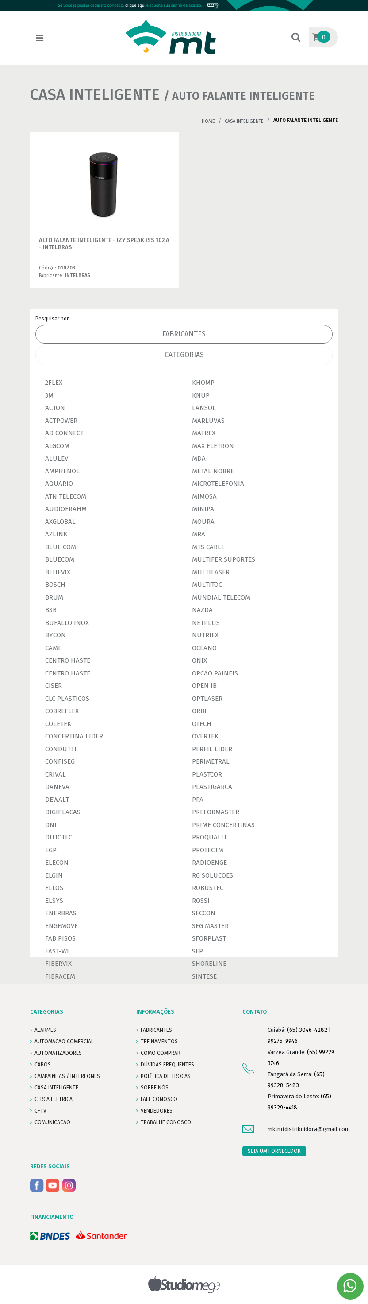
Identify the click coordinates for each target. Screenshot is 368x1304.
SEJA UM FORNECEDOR (274, 1151)
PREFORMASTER (215, 812)
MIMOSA (204, 496)
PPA (197, 800)
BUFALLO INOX (67, 623)
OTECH (201, 724)
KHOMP (203, 383)
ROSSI (201, 901)
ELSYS (54, 901)
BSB (51, 610)
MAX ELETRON (213, 446)
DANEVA (57, 787)
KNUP (201, 395)
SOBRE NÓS (155, 1088)
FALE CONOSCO (159, 1099)
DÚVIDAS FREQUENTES (167, 1065)
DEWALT (57, 800)
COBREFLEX (62, 711)
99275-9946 (283, 1041)
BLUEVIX (57, 572)
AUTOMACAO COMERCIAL (64, 1042)
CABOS (42, 1065)
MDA (199, 458)
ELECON (57, 863)
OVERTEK (205, 736)
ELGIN (54, 875)
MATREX (203, 433)
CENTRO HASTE (67, 660)
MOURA (203, 522)
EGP (51, 850)
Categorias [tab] (184, 355)
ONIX (199, 660)
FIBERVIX (58, 964)
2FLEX (53, 383)
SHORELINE (209, 964)
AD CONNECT (64, 433)
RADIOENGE (209, 863)
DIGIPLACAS (62, 812)
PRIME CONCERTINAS (223, 825)
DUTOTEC (58, 837)
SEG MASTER (210, 926)
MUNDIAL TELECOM (221, 597)
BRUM (54, 597)
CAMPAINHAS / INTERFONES (67, 1076)
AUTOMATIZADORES (58, 1053)
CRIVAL (55, 774)
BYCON (55, 635)
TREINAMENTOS (159, 1042)
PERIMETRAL (211, 761)
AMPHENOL (62, 471)
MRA (198, 534)
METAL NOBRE (213, 471)
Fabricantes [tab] (184, 334)
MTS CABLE (208, 547)
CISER (53, 686)
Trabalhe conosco (166, 1122)
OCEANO (204, 648)
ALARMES (45, 1030)
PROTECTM (207, 850)
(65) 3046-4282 (307, 1030)
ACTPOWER (61, 421)
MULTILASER (211, 572)
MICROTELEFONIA (218, 484)
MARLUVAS (208, 421)
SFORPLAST (209, 938)
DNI (51, 825)
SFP (197, 951)
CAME (53, 648)
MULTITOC (207, 585)
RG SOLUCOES (212, 875)
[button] (296, 37)
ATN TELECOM (65, 496)
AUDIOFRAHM (66, 509)
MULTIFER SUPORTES (223, 559)
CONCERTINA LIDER (74, 736)
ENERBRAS (61, 913)
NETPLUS (206, 623)
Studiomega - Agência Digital (184, 1284)
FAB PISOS (60, 938)
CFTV (40, 1111)
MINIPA (203, 509)
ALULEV (56, 458)
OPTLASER (207, 699)
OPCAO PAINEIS (215, 673)
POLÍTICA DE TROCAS (166, 1076)
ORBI (199, 711)
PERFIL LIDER (212, 749)
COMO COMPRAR (160, 1053)
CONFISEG (60, 761)
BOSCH (55, 585)
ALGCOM (57, 446)
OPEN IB (204, 686)
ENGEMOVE (61, 926)
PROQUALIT (209, 837)
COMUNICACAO (52, 1122)
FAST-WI (57, 951)
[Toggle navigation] (39, 38)
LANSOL (204, 408)
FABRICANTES (156, 1030)
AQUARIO (59, 484)
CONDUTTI (61, 749)
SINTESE (204, 976)
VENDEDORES (156, 1111)
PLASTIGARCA (212, 787)
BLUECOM (59, 559)
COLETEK (58, 724)
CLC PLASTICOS (67, 699)
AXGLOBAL (60, 522)
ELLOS (54, 888)
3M (49, 395)
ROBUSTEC (207, 888)
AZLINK (56, 534)
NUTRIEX (205, 635)
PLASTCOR (207, 774)
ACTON (55, 408)
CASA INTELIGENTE (244, 121)
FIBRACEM (60, 976)
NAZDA (202, 610)
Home (208, 121)
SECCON (203, 913)
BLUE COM (60, 547)
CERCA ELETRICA (53, 1099)
